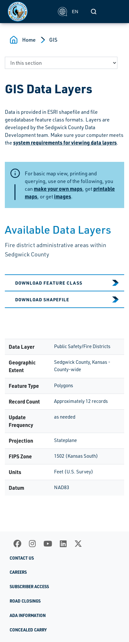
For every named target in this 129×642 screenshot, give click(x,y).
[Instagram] (32, 544)
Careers (18, 572)
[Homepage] (29, 11)
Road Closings (25, 601)
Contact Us (22, 558)
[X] (78, 544)
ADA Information (28, 615)
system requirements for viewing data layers (65, 142)
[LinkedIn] (63, 544)
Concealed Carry (28, 629)
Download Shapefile (42, 299)
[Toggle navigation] (114, 11)
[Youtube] (48, 544)
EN (68, 11)
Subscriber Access (29, 586)
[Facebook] (17, 544)
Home (29, 40)
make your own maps (58, 188)
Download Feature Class (48, 283)
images (62, 196)
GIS (53, 40)
